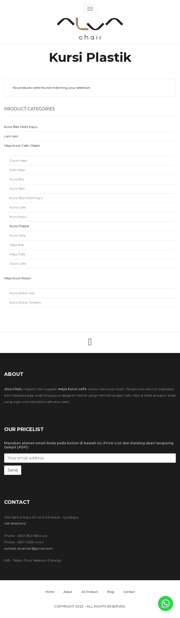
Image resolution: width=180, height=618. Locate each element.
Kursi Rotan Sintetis (25, 302)
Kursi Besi (17, 188)
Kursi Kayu (18, 217)
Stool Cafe (18, 263)
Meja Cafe (17, 254)
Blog (110, 592)
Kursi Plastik (19, 226)
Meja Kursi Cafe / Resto (22, 145)
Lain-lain (11, 136)
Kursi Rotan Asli (22, 293)
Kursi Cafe (18, 207)
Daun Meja (18, 160)
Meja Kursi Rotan (17, 278)
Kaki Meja (17, 170)
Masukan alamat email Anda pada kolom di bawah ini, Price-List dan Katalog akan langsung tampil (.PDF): (88, 445)
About (67, 592)
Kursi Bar (17, 179)
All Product (90, 592)
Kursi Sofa (17, 235)
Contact (129, 592)
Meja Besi (17, 245)
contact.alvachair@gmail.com (28, 548)
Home (49, 592)
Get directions (15, 523)
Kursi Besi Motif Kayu (20, 127)
